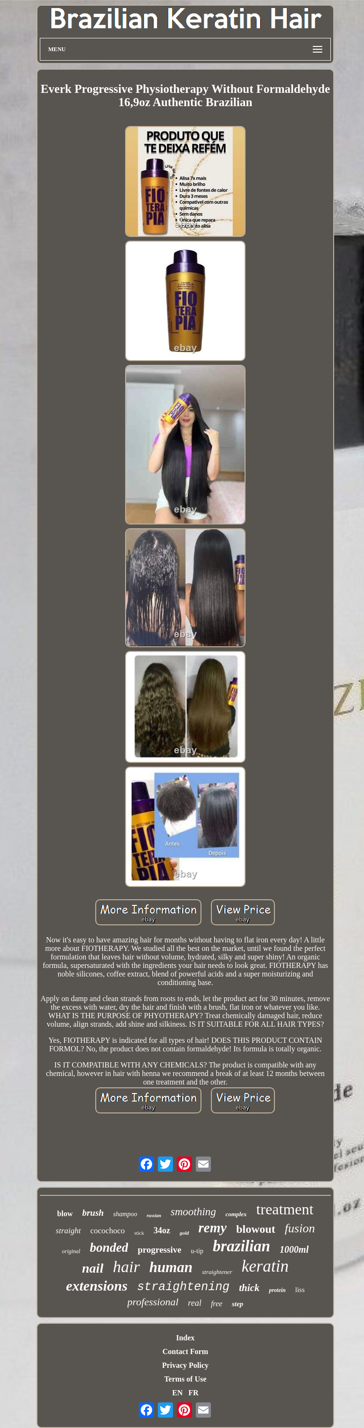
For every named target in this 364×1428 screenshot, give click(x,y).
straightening (183, 1287)
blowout (255, 1229)
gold (184, 1233)
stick (139, 1233)
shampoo (125, 1214)
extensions (96, 1285)
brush (92, 1213)
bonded (109, 1247)
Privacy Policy (185, 1365)
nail (92, 1268)
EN (177, 1393)
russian (153, 1215)
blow (65, 1214)
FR (193, 1393)
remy (213, 1227)
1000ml (294, 1249)
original (71, 1251)
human (170, 1267)
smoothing (193, 1212)
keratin (265, 1266)
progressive (159, 1250)
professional (153, 1302)
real (194, 1303)
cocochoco (108, 1230)
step (237, 1304)
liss (300, 1289)
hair (126, 1266)
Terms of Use (185, 1379)
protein (277, 1290)
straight (68, 1230)
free (216, 1304)
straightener (217, 1271)
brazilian (241, 1246)
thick (249, 1287)
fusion (300, 1228)
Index (185, 1338)
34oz (162, 1230)
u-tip (197, 1251)
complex (236, 1214)
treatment (285, 1209)
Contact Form (185, 1351)
